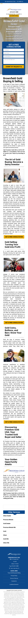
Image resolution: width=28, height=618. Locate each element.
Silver (5, 535)
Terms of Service (14, 578)
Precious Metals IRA (9, 527)
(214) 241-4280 (14, 12)
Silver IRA (6, 543)
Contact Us (14, 581)
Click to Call (14, 15)
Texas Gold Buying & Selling (14, 572)
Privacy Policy (14, 575)
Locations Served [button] (14, 584)
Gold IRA (6, 539)
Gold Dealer (6, 523)
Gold (4, 531)
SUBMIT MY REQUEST (14, 66)
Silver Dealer (7, 516)
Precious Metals (8, 519)
